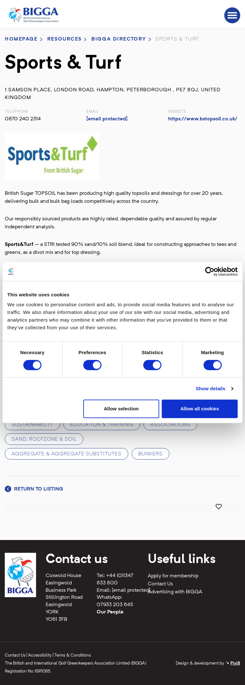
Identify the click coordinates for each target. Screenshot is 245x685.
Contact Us (160, 584)
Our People (110, 612)
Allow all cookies (199, 408)
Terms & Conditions (72, 655)
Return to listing (34, 489)
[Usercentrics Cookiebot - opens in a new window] (210, 271)
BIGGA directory (118, 39)
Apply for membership (173, 576)
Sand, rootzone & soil (44, 439)
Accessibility (40, 655)
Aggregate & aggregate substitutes (66, 454)
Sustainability (32, 424)
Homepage (21, 39)
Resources (64, 39)
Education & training (101, 424)
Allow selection (121, 408)
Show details (211, 388)
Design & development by (208, 663)
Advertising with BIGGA (175, 592)
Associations (170, 424)
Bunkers (150, 454)
